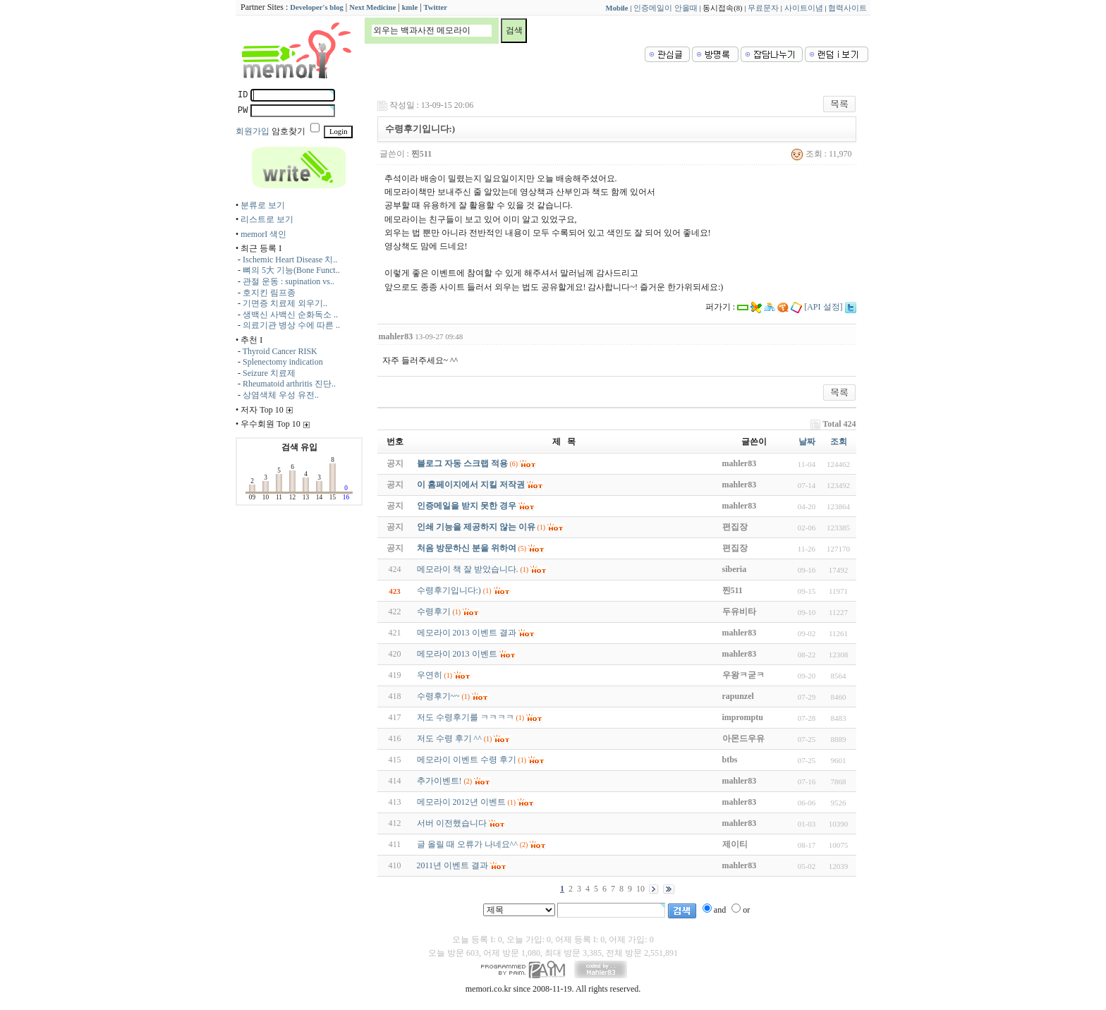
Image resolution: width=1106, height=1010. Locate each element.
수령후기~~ (438, 696)
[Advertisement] (812, 216)
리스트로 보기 (267, 219)
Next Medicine (372, 7)
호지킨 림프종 (269, 293)
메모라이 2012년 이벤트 (461, 802)
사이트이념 (803, 8)
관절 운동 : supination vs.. (288, 281)
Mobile (617, 8)
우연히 (429, 675)
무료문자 (763, 8)
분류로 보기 (263, 205)
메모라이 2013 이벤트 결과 (466, 633)
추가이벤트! (439, 781)
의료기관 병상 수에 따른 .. (291, 325)
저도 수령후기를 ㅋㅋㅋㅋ (465, 717)
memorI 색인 (263, 234)
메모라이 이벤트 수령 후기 (466, 760)
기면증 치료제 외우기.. (285, 303)
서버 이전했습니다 (452, 823)
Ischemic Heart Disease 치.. (290, 259)
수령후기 (434, 611)
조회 (838, 441)
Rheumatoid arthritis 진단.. (289, 384)
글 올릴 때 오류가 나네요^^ (467, 844)
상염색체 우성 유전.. (281, 395)
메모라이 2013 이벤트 (457, 654)
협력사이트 (847, 8)
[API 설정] (823, 307)
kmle (410, 7)
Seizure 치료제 (269, 373)
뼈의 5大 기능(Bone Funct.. (291, 270)
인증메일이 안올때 (665, 8)
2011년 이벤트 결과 (453, 865)
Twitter (436, 7)
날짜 (806, 441)
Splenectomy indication (283, 362)
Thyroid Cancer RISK (280, 351)
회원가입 (252, 131)
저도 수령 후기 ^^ (449, 738)
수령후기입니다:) (449, 590)
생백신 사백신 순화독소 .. (290, 315)
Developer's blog (316, 7)
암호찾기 (288, 131)
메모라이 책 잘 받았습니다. (467, 569)
